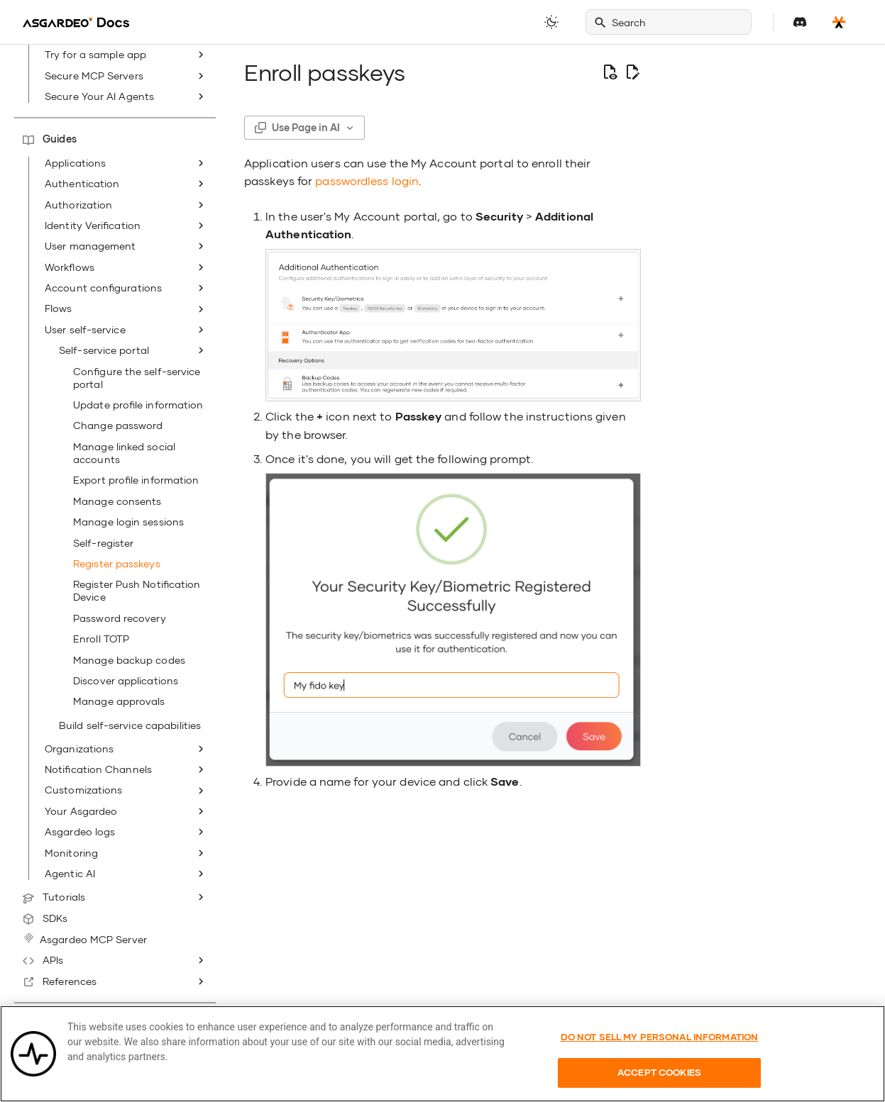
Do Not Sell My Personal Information (660, 1057)
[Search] (668, 22)
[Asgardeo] (76, 22)
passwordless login (367, 180)
